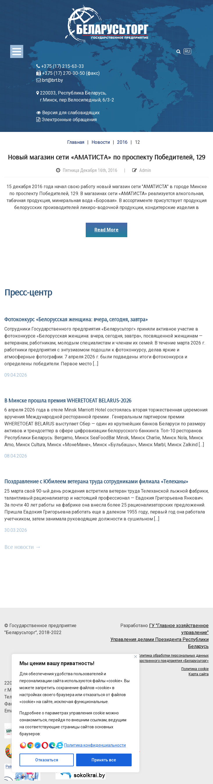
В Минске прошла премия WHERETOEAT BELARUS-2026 (67, 400)
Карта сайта (199, 674)
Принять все (104, 760)
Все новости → (22, 546)
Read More (106, 230)
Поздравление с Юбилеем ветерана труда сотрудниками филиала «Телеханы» (96, 481)
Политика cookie (195, 669)
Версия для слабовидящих (68, 112)
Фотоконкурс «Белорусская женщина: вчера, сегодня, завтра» (76, 319)
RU (187, 51)
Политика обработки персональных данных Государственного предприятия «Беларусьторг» (169, 658)
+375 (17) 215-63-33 (60, 66)
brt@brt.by (49, 80)
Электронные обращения (66, 119)
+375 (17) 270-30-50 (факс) (68, 73)
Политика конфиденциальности (95, 745)
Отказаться (46, 760)
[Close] (135, 656)
